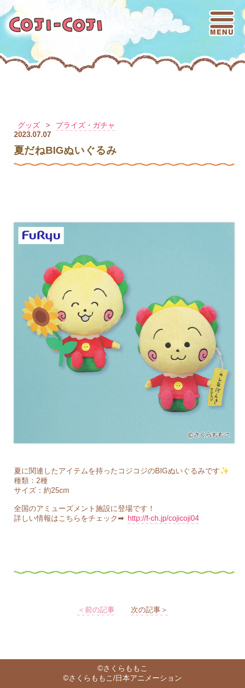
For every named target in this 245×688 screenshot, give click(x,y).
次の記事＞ (149, 610)
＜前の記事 (96, 610)
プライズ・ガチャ (85, 125)
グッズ (29, 125)
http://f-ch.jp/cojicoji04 (163, 518)
